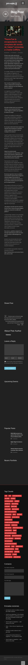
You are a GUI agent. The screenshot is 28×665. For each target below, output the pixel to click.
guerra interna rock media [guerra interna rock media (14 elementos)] (11, 524)
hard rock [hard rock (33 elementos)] (14, 526)
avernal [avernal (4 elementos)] (17, 502)
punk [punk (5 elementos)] (17, 550)
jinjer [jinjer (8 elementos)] (14, 532)
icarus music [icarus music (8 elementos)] (8, 532)
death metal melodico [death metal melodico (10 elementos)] (10, 513)
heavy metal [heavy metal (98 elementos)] (8, 529)
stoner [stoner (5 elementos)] (14, 556)
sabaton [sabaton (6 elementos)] (17, 553)
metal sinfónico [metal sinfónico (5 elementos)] (9, 540)
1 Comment (14, 440)
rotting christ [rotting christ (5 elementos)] (9, 553)
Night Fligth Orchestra (16, 443)
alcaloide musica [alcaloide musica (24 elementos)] (17, 497)
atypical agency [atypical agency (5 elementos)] (9, 502)
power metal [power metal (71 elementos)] (19, 548)
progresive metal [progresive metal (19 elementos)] (9, 550)
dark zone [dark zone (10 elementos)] (13, 508)
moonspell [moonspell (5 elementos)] (17, 540)
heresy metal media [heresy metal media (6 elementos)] (17, 529)
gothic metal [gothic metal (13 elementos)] (15, 518)
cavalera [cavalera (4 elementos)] (7, 508)
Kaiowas (7, 52)
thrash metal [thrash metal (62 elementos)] (8, 558)
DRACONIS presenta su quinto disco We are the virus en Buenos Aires (17, 436)
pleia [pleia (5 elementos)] (13, 548)
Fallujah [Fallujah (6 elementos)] (19, 516)
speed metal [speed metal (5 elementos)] (8, 556)
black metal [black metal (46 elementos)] (15, 505)
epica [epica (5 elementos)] (14, 516)
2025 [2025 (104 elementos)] (6, 497)
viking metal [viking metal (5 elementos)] (17, 558)
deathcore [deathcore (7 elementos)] (7, 510)
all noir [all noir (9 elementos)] (7, 500)
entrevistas (20, 52)
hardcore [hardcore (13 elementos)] (7, 526)
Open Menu (22, 3)
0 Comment (14, 445)
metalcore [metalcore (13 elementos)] (7, 537)
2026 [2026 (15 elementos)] (10, 497)
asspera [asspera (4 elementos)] (13, 500)
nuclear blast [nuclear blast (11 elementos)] (8, 542)
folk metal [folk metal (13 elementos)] (7, 518)
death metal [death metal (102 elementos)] (15, 510)
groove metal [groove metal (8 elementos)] (8, 521)
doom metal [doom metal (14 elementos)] (8, 516)
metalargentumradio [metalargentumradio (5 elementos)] (10, 534)
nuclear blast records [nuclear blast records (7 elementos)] (10, 545)
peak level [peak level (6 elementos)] (7, 548)
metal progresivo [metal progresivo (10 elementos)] (16, 537)
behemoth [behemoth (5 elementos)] (7, 505)
